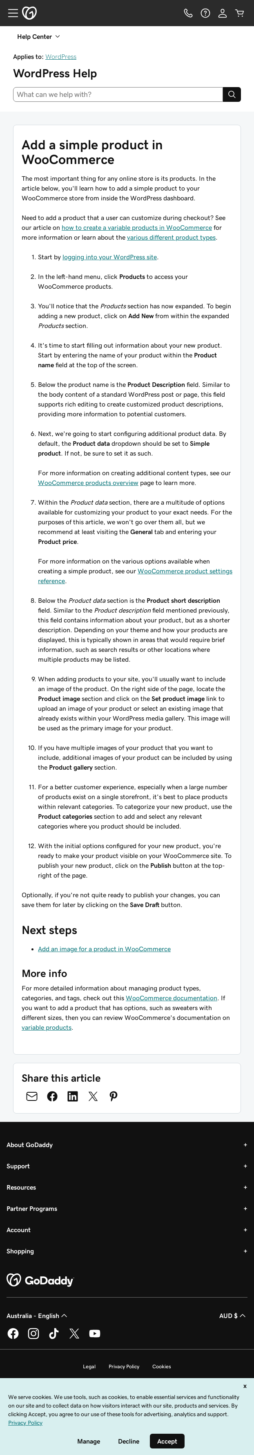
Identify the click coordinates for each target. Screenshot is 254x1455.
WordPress (60, 56)
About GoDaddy (30, 1144)
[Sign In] (222, 13)
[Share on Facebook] (52, 1096)
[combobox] (118, 94)
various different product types (171, 237)
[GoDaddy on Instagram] (33, 1337)
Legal (89, 1366)
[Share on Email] (32, 1096)
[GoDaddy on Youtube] (94, 1337)
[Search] (232, 94)
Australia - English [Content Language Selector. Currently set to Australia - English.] (38, 1315)
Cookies (161, 1366)
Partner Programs (32, 1208)
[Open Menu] (10, 13)
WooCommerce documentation (171, 998)
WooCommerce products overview (88, 482)
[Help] (205, 13)
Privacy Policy (124, 1366)
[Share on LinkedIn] (72, 1096)
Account (19, 1229)
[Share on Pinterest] (113, 1096)
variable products (46, 1027)
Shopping (20, 1251)
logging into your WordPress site (109, 257)
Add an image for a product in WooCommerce (104, 948)
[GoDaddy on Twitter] (74, 1337)
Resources (21, 1187)
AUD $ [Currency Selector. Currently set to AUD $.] (233, 1315)
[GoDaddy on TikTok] (53, 1337)
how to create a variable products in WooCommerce (137, 227)
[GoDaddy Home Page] (40, 1280)
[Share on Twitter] (93, 1096)
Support (18, 1166)
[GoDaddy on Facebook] (13, 1337)
